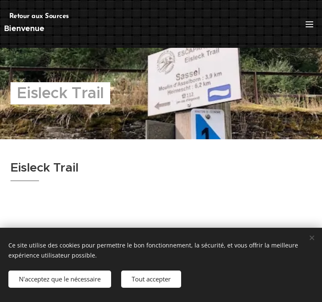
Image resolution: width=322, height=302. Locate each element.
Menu (309, 24)
